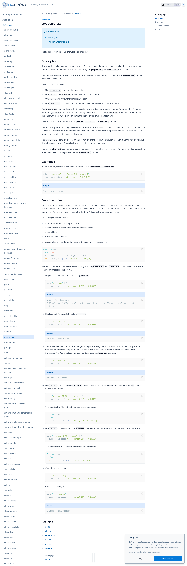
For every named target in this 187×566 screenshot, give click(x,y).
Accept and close (167, 559)
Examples (159, 22)
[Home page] (15, 5)
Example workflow (164, 26)
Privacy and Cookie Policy (137, 552)
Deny (140, 559)
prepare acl (77, 14)
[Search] (171, 5)
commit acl (50, 535)
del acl (48, 539)
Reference (67, 14)
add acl (48, 527)
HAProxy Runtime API (53, 14)
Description (159, 18)
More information (153, 552)
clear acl (49, 531)
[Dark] (183, 4)
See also (158, 29)
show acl (49, 548)
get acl (48, 544)
